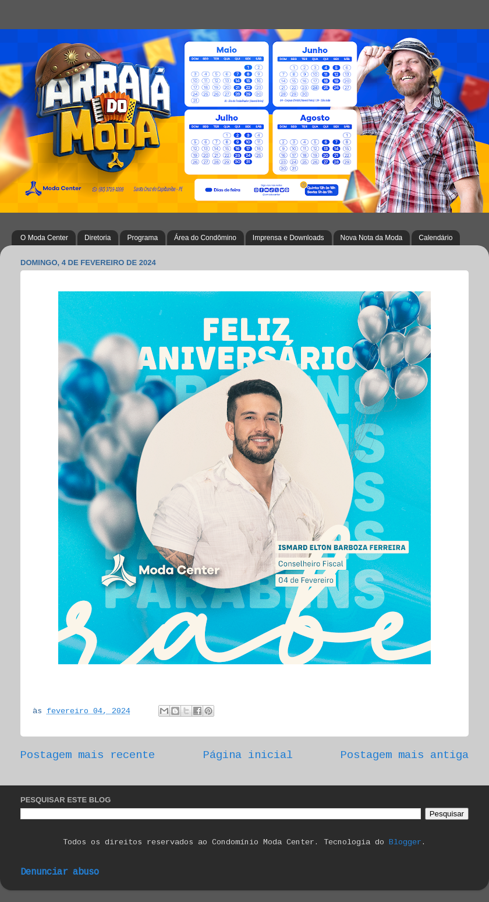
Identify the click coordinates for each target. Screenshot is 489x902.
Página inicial (248, 755)
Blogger (405, 842)
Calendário (435, 238)
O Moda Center (44, 238)
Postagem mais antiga (405, 755)
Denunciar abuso (59, 872)
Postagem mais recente (87, 755)
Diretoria (97, 238)
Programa (142, 238)
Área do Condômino (205, 238)
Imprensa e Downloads (288, 238)
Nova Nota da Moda (372, 238)
